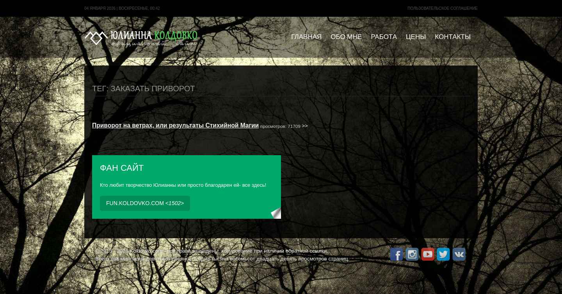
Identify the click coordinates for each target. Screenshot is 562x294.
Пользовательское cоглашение (442, 8)
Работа (384, 37)
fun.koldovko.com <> (145, 203)
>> (200, 126)
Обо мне (346, 37)
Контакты (453, 37)
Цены (416, 37)
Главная (306, 37)
